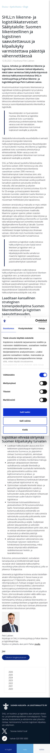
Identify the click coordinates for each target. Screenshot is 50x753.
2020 (11, 689)
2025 (11, 674)
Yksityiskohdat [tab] (25, 328)
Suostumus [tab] (8, 328)
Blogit (25, 7)
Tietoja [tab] (41, 328)
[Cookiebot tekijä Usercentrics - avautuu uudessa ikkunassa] (35, 321)
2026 (11, 672)
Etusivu (5, 7)
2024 (11, 677)
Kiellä (25, 430)
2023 (11, 680)
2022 (11, 683)
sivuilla (37, 644)
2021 (11, 686)
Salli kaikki (25, 412)
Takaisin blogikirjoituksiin (15, 657)
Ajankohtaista (15, 7)
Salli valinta (25, 421)
